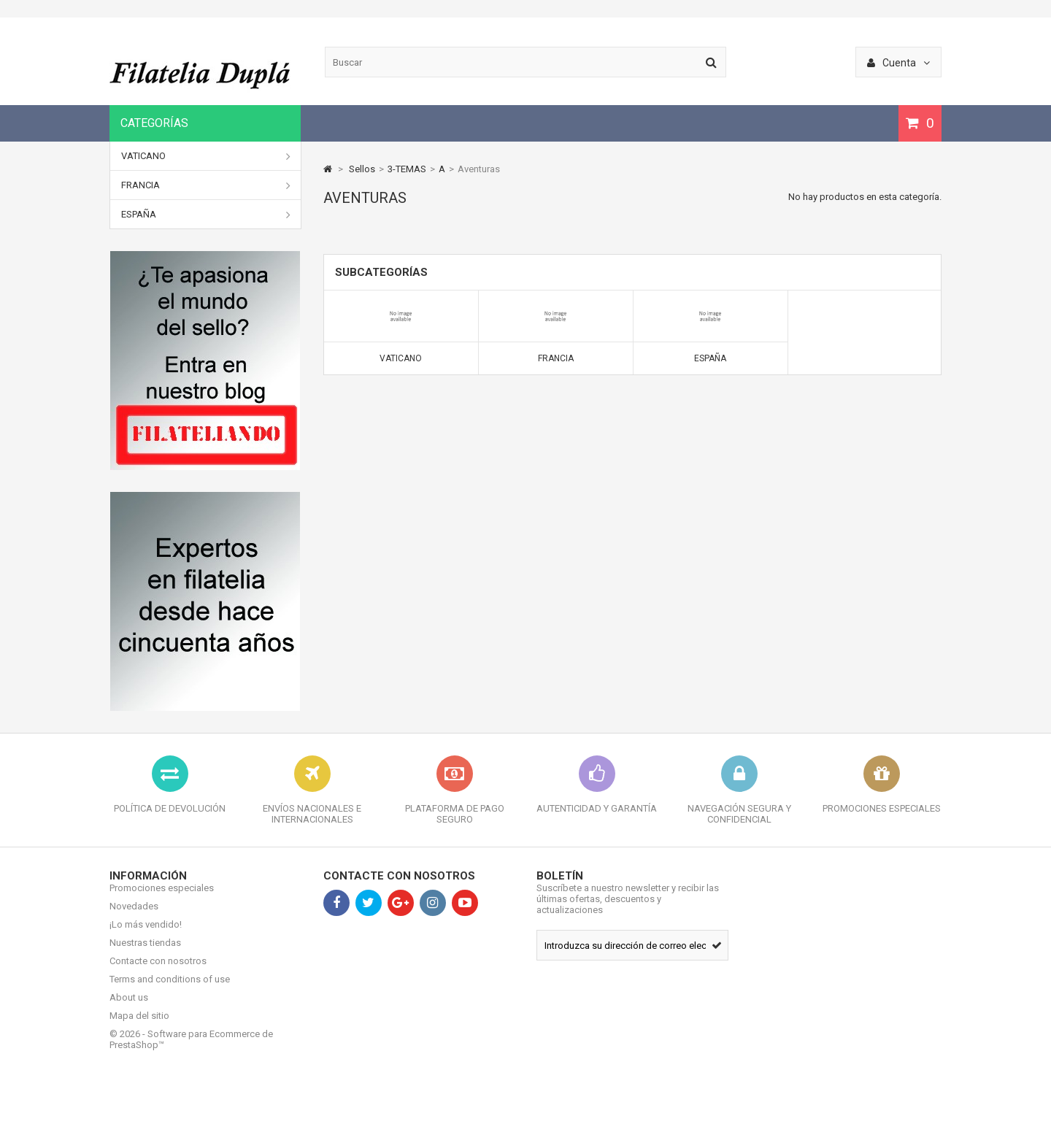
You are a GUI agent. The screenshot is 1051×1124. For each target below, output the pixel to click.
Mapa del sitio (139, 1026)
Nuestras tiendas (145, 953)
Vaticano (205, 156)
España (205, 214)
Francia (205, 185)
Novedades (133, 917)
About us (128, 1008)
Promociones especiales (161, 898)
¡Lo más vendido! (145, 935)
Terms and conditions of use (169, 990)
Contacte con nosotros (158, 971)
